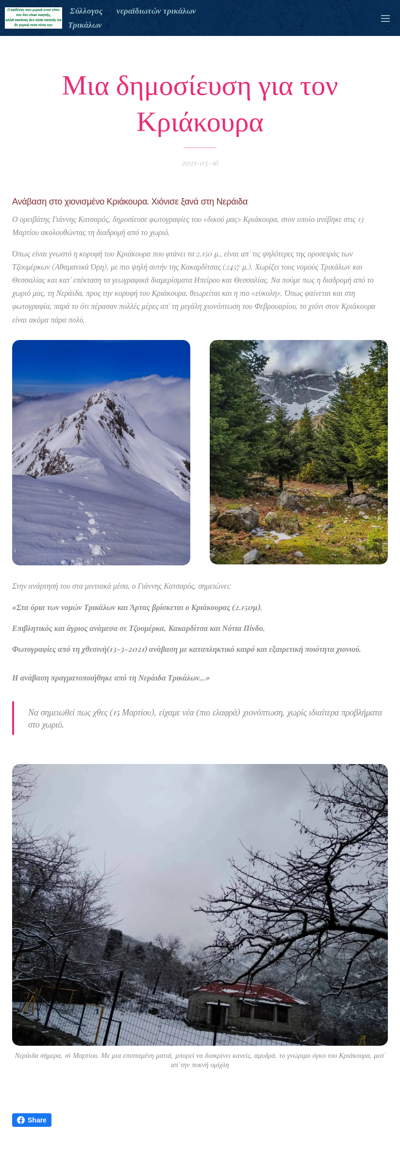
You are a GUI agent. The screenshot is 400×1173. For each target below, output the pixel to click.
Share (32, 1120)
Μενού (385, 18)
